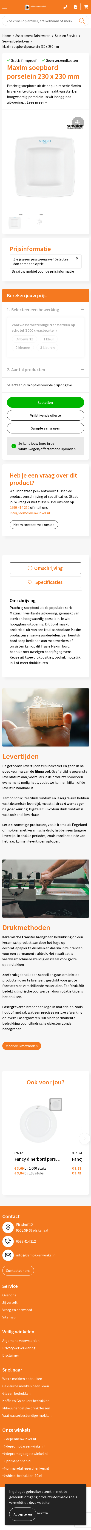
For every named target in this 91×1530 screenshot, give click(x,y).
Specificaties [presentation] (49, 582)
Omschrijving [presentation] (48, 568)
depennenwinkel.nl (19, 1439)
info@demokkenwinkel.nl (30, 513)
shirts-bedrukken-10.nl (22, 1475)
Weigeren (42, 1513)
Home (6, 36)
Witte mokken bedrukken (22, 1378)
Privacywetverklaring (19, 1348)
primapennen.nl (16, 1461)
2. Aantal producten (26, 369)
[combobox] (45, 21)
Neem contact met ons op (33, 524)
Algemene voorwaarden (21, 1340)
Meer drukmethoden (22, 1046)
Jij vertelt (10, 1302)
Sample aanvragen (45, 428)
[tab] (45, 568)
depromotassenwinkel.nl (24, 1446)
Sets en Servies (66, 36)
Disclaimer (10, 1355)
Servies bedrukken (15, 41)
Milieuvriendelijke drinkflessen (26, 1408)
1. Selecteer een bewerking (33, 309)
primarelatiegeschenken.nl (25, 1468)
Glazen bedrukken (16, 1393)
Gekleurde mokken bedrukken (25, 1386)
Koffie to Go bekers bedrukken (25, 1400)
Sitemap (9, 1317)
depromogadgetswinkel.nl (25, 1453)
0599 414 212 (19, 507)
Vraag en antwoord (17, 1309)
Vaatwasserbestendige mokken (26, 1415)
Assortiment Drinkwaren (32, 36)
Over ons (9, 1295)
